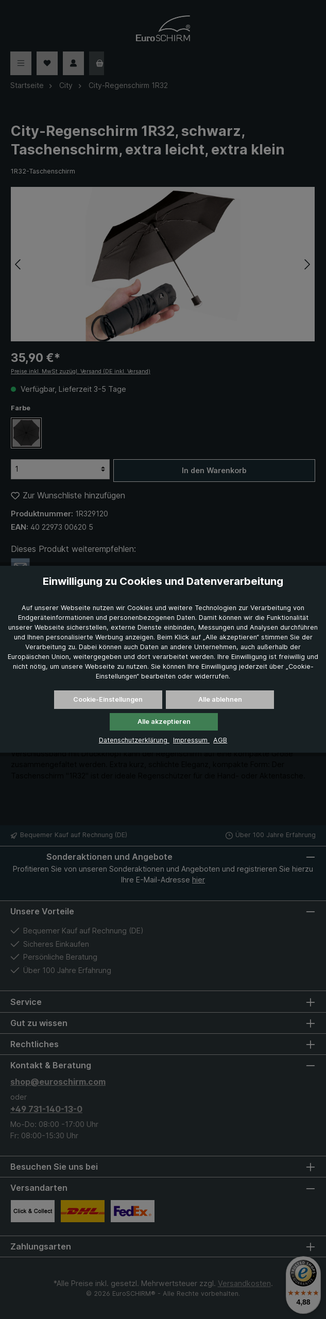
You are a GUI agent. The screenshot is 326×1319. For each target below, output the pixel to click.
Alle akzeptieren (164, 721)
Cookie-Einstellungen (108, 699)
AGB (220, 740)
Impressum (191, 740)
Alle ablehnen (220, 699)
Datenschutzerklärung (134, 740)
